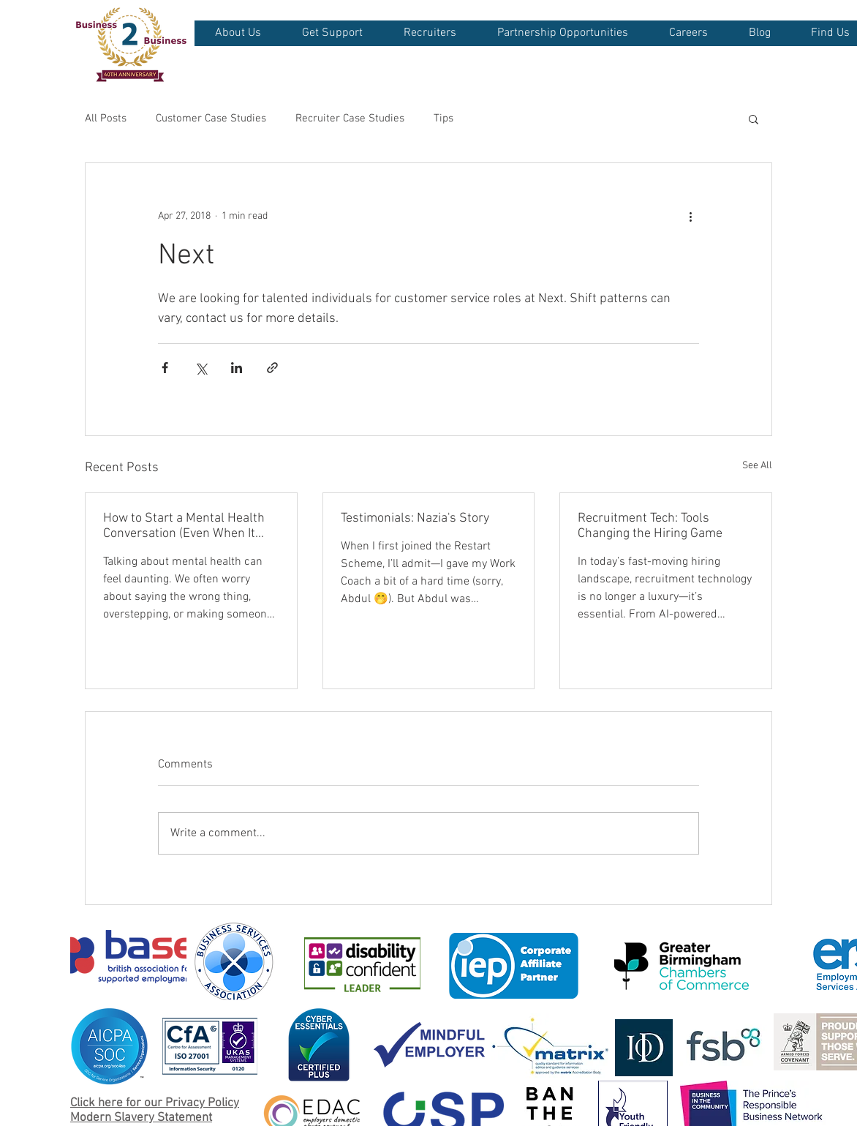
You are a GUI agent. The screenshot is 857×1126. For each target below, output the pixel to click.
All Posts (106, 118)
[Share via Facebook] (165, 368)
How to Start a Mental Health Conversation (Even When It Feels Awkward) (184, 526)
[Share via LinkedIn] (236, 368)
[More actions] (690, 216)
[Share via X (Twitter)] (201, 368)
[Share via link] (272, 368)
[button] (238, 33)
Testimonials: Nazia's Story (415, 518)
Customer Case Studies (211, 118)
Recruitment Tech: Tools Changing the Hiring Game (650, 526)
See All (757, 465)
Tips (443, 118)
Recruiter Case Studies (349, 118)
